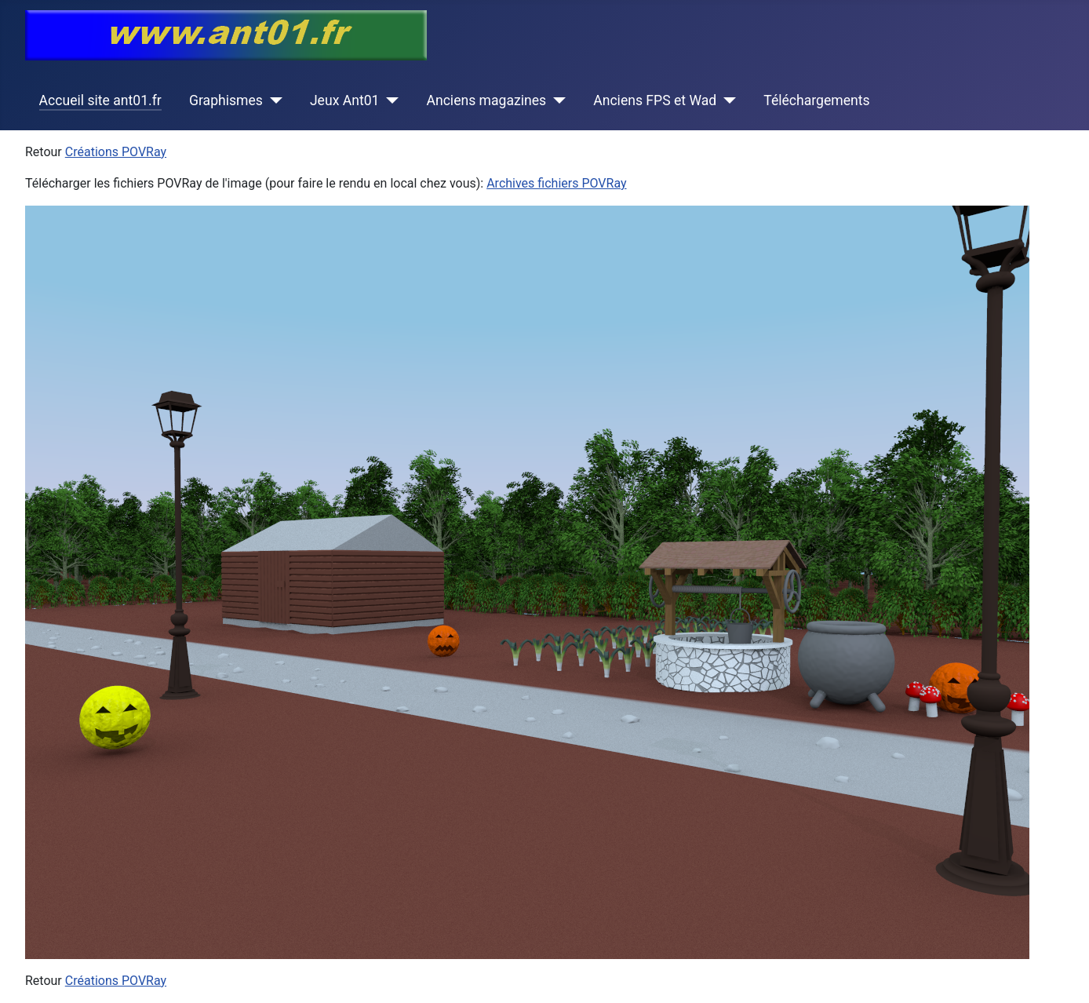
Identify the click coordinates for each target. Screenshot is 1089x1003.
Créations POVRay (115, 151)
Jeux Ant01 (345, 100)
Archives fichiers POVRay (556, 183)
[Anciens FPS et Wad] (726, 100)
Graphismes (226, 100)
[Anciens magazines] (556, 100)
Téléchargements (816, 100)
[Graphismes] (272, 100)
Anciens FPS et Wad (654, 100)
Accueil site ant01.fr (100, 100)
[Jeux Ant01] (389, 100)
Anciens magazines (486, 100)
